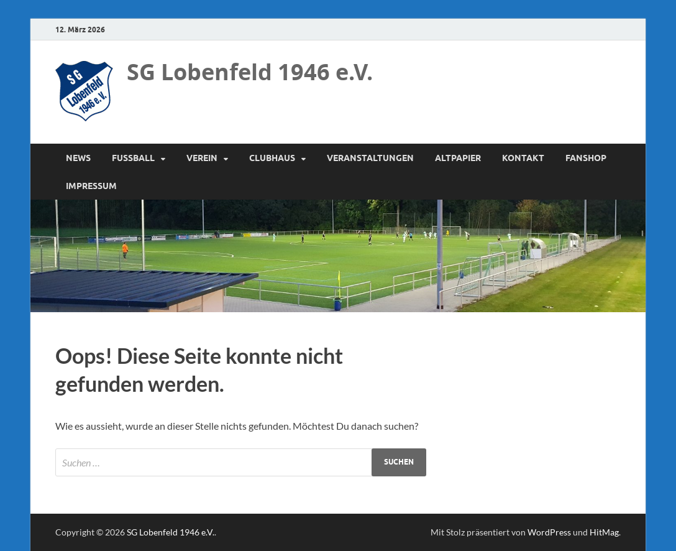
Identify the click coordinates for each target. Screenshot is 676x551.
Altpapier (458, 158)
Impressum (91, 186)
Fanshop (585, 158)
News (78, 158)
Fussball (133, 158)
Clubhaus (272, 158)
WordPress (549, 532)
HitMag (604, 532)
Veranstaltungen (370, 158)
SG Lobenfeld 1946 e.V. (250, 72)
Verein (201, 158)
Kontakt (523, 158)
